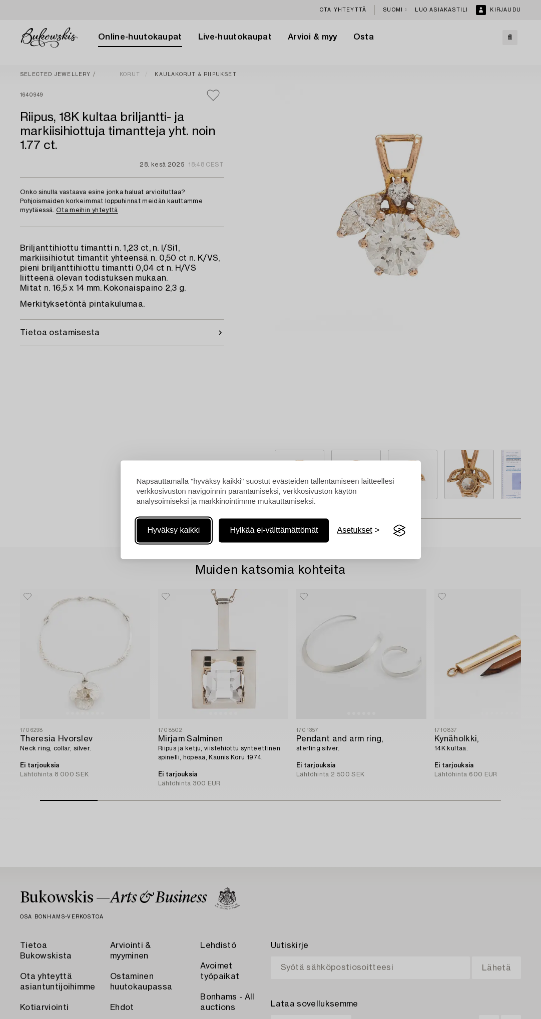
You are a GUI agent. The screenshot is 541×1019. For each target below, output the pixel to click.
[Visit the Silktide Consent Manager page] (399, 531)
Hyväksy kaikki (174, 530)
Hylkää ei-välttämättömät (274, 530)
